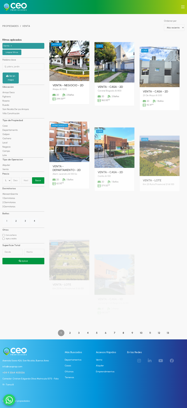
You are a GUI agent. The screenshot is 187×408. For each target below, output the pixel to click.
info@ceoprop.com (12, 366)
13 (168, 332)
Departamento (10, 130)
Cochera (6, 138)
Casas (68, 365)
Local (4, 142)
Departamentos (73, 359)
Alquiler (6, 165)
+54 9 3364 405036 (13, 372)
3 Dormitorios (8, 206)
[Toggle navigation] (183, 7)
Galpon (6, 134)
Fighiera (6, 96)
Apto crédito (11, 239)
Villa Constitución (11, 113)
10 (141, 332)
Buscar (38, 180)
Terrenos (69, 377)
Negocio (6, 146)
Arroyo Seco (8, 92)
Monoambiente (10, 194)
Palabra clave (9, 59)
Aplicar (23, 261)
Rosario (6, 100)
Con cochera (11, 235)
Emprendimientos (105, 371)
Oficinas (69, 371)
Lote (4, 155)
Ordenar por (170, 21)
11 (150, 332)
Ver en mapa (10, 78)
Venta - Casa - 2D (110, 107)
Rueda (5, 105)
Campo (6, 151)
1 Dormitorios (8, 198)
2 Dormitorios (9, 202)
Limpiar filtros (12, 52)
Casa (5, 125)
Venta (5, 169)
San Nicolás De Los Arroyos (15, 109)
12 (159, 332)
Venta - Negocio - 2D (68, 99)
